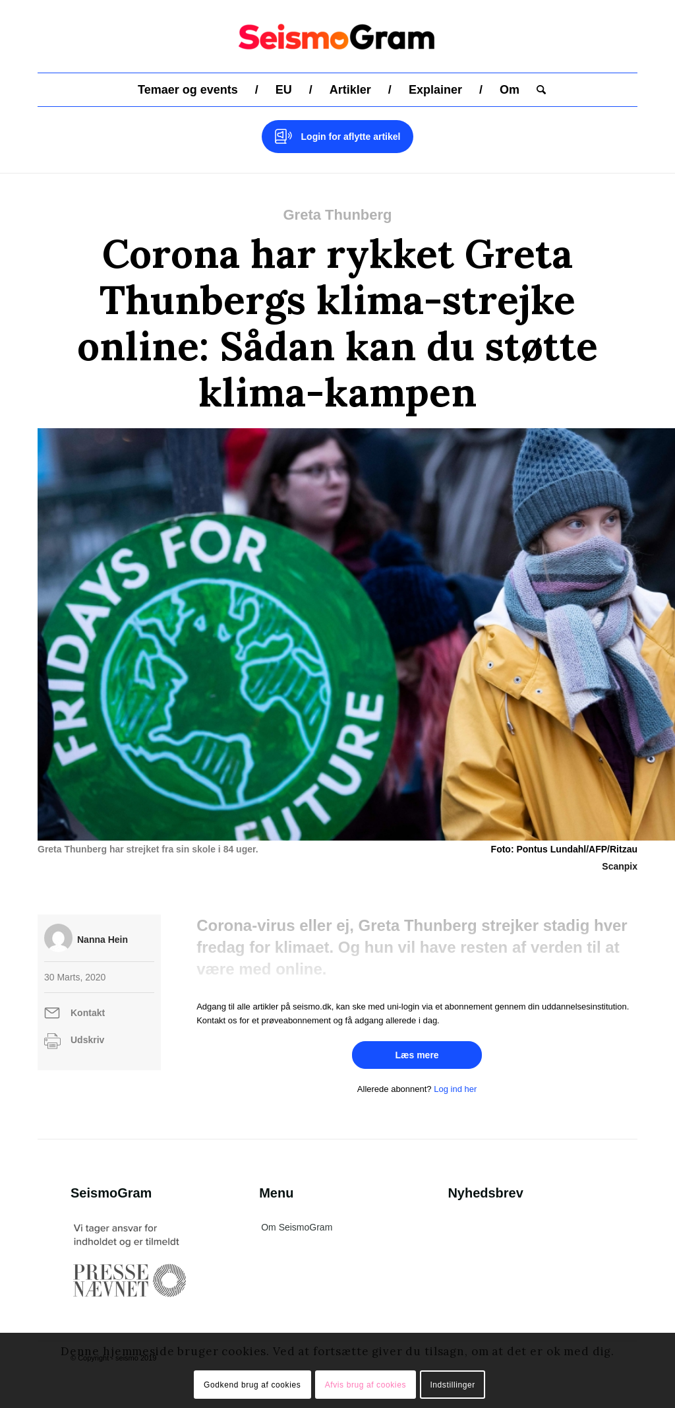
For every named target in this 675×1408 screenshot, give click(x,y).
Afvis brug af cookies (365, 1385)
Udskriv (87, 1040)
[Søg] (537, 89)
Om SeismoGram (296, 1227)
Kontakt (88, 1013)
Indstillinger (452, 1385)
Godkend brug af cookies (252, 1385)
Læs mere (416, 1055)
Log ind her (455, 1089)
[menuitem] (188, 89)
